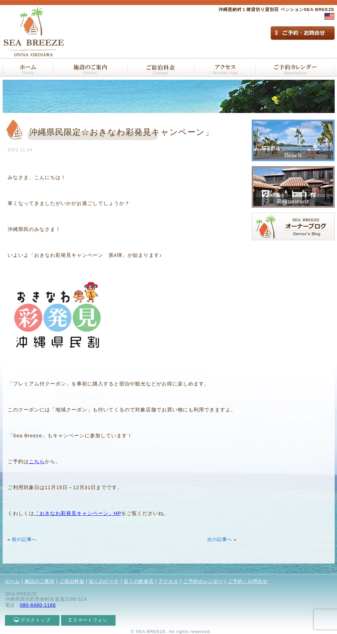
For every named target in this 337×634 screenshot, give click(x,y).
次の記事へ (219, 539)
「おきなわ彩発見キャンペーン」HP (78, 513)
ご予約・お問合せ (248, 581)
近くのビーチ (104, 581)
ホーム (12, 581)
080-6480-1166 (38, 605)
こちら (37, 461)
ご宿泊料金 (71, 581)
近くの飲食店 (139, 581)
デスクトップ (32, 620)
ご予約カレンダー (203, 581)
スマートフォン (88, 620)
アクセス (168, 581)
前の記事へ (24, 539)
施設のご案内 (39, 581)
